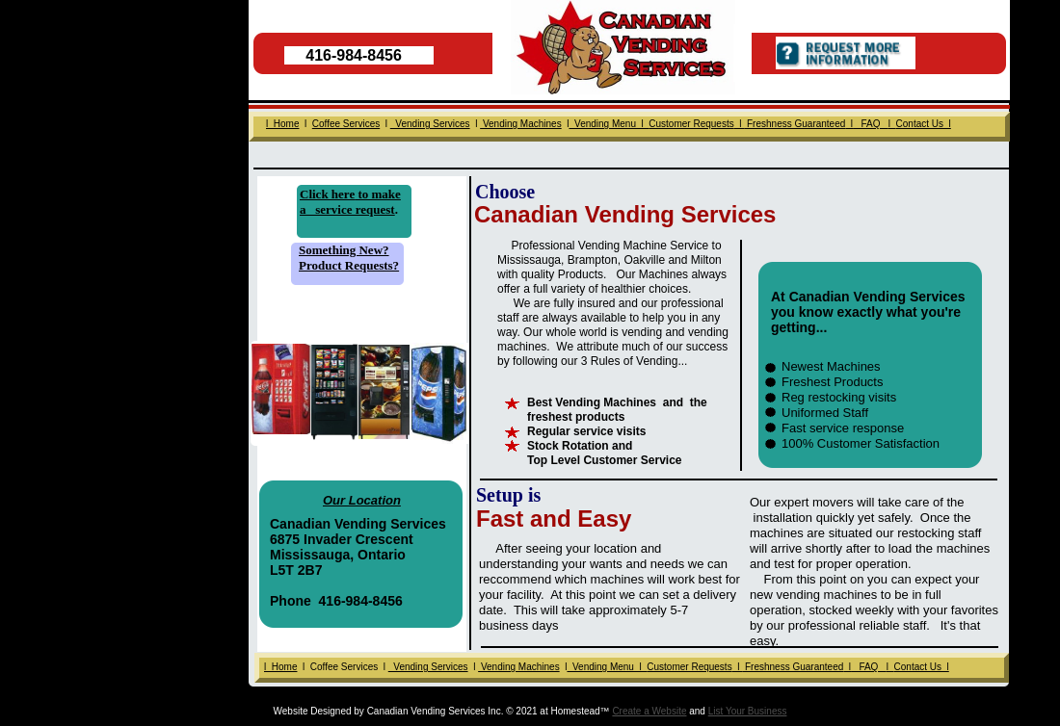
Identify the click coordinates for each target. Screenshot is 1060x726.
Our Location (362, 500)
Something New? (344, 250)
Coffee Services (346, 123)
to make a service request (350, 202)
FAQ (869, 666)
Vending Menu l (607, 666)
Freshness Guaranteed (792, 666)
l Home (280, 666)
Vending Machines (519, 666)
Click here (327, 194)
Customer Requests (689, 666)
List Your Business (747, 711)
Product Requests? (349, 265)
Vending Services (428, 666)
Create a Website (649, 711)
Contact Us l (921, 666)
